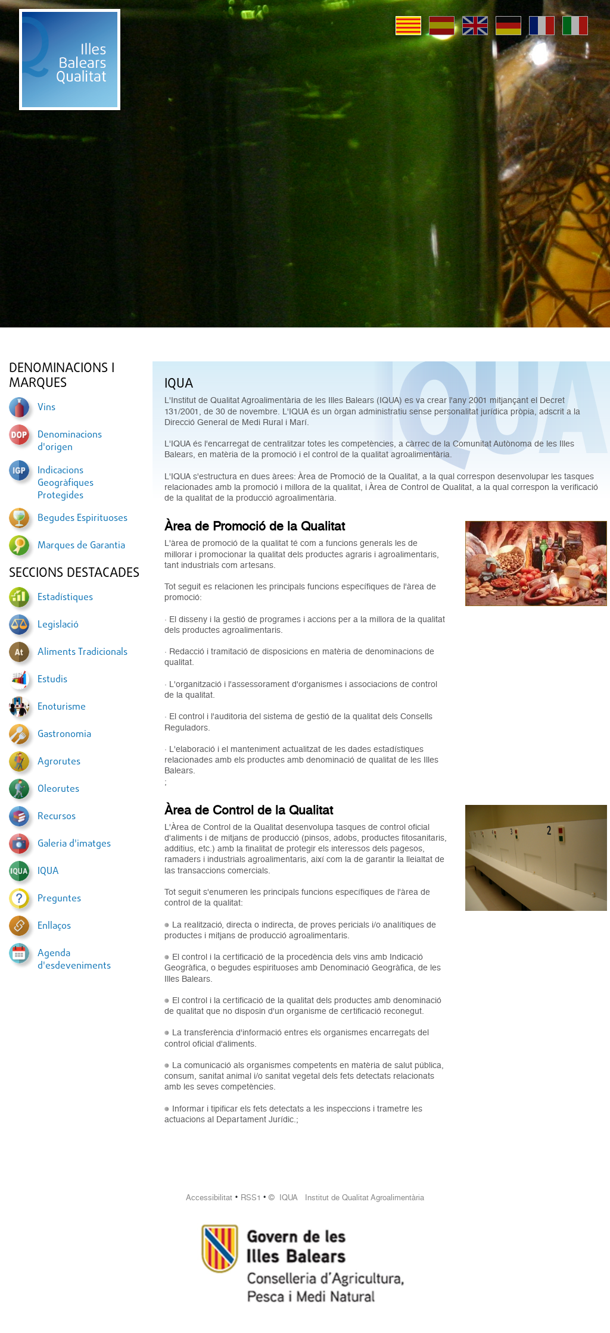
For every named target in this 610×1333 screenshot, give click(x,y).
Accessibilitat (209, 1197)
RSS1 (251, 1197)
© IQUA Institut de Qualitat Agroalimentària (346, 1197)
